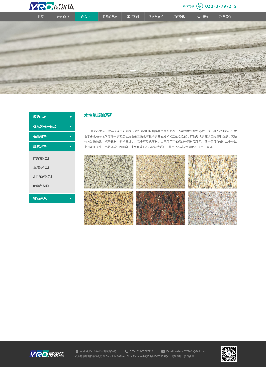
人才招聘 (202, 16)
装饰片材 (52, 117)
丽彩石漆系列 (42, 158)
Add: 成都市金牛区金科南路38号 (95, 351)
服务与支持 (156, 16)
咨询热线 (210, 6)
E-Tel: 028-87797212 (138, 351)
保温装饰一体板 (52, 126)
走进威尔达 (64, 16)
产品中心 (87, 16)
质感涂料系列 (42, 167)
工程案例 (133, 16)
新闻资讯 (179, 16)
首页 (41, 16)
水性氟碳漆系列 (43, 176)
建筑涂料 (52, 146)
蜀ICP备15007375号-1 (156, 356)
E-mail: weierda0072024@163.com (183, 351)
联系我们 (225, 16)
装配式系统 (110, 16)
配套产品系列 (42, 185)
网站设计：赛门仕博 (182, 356)
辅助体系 (52, 198)
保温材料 (52, 136)
